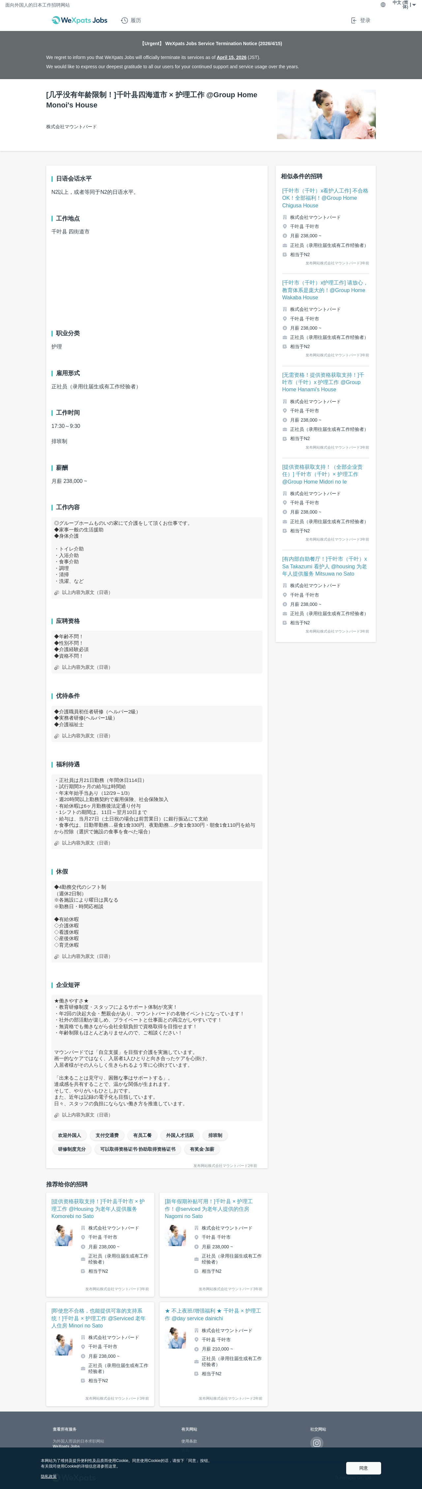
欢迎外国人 (69, 1135)
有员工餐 (142, 1135)
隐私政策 (49, 1476)
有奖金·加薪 (202, 1149)
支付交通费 (107, 1135)
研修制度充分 (72, 1149)
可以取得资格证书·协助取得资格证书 (137, 1149)
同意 (363, 1468)
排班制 (215, 1135)
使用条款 (189, 1441)
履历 (131, 20)
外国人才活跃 (180, 1135)
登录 (360, 20)
